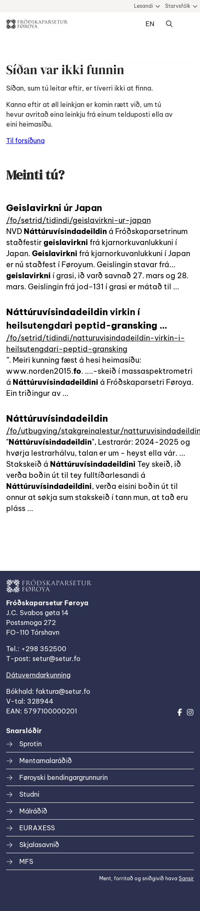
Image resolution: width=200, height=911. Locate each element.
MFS (26, 861)
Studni (29, 794)
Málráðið (33, 811)
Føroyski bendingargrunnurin (63, 777)
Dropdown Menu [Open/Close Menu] (185, 24)
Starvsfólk (177, 6)
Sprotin (30, 744)
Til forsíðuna (25, 140)
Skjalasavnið (39, 845)
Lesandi (143, 6)
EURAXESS (37, 828)
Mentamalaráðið (45, 761)
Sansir (186, 878)
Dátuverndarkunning (38, 675)
